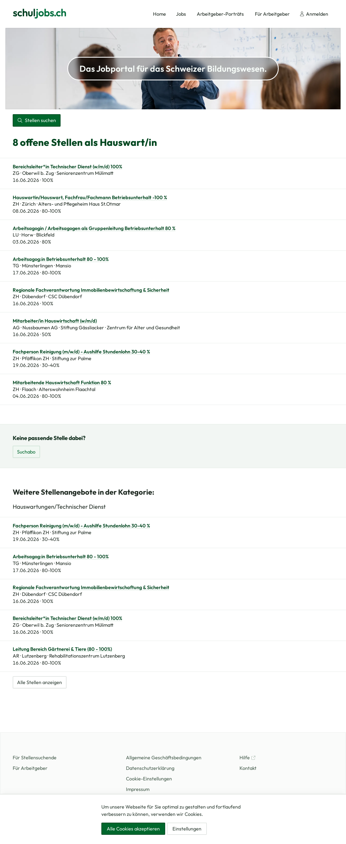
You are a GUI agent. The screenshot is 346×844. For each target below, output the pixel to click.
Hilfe (247, 757)
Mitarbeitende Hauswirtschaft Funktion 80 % (62, 383)
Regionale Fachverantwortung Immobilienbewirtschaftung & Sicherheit (91, 290)
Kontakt (248, 768)
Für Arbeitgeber (30, 768)
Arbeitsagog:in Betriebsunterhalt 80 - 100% (61, 259)
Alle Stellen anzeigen (39, 682)
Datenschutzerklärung (150, 768)
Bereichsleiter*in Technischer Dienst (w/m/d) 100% (67, 167)
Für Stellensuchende (34, 757)
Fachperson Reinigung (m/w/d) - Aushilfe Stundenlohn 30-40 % (81, 352)
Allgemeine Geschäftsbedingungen (163, 757)
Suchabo (26, 452)
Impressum (137, 789)
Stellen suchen (36, 120)
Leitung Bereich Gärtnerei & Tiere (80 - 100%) (62, 649)
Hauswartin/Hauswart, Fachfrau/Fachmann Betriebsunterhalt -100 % (90, 198)
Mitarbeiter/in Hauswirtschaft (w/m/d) (55, 321)
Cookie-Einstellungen (149, 779)
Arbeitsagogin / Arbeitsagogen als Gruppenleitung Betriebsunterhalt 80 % (94, 228)
